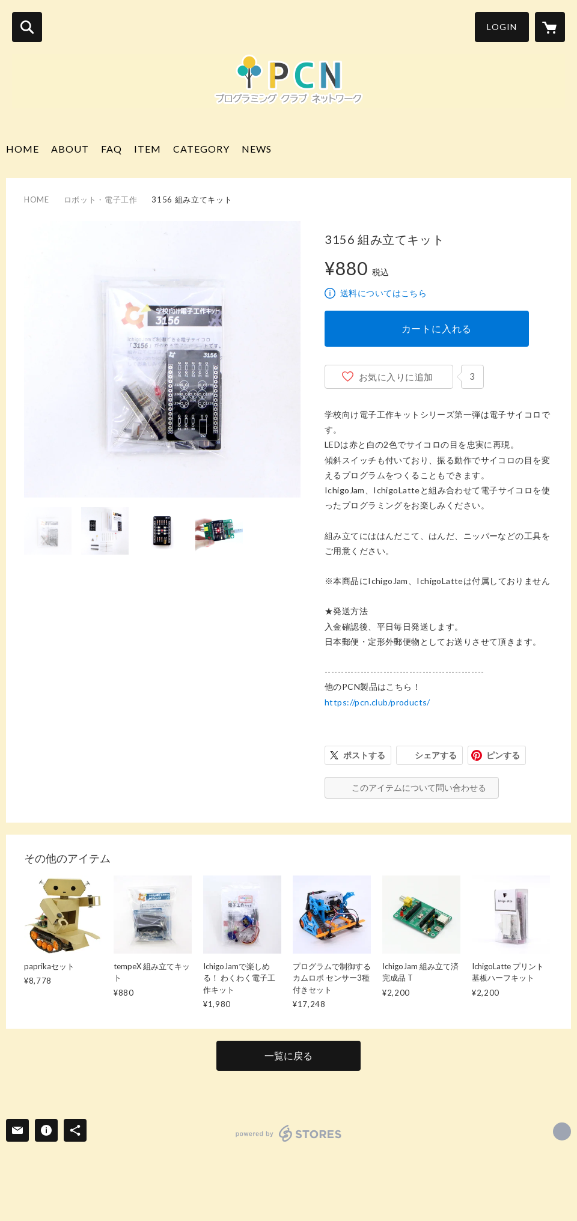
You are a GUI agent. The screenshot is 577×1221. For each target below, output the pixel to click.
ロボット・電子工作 (101, 199)
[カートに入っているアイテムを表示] (550, 27)
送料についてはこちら (383, 293)
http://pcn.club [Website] (562, 1131)
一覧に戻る (288, 1055)
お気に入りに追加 (396, 376)
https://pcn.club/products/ (377, 702)
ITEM (147, 148)
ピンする (503, 755)
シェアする (436, 755)
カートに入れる (436, 328)
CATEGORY (201, 148)
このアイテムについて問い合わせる (419, 787)
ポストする (364, 755)
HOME (22, 148)
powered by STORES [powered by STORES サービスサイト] (289, 1133)
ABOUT (70, 148)
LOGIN (502, 27)
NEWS (257, 148)
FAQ (111, 148)
